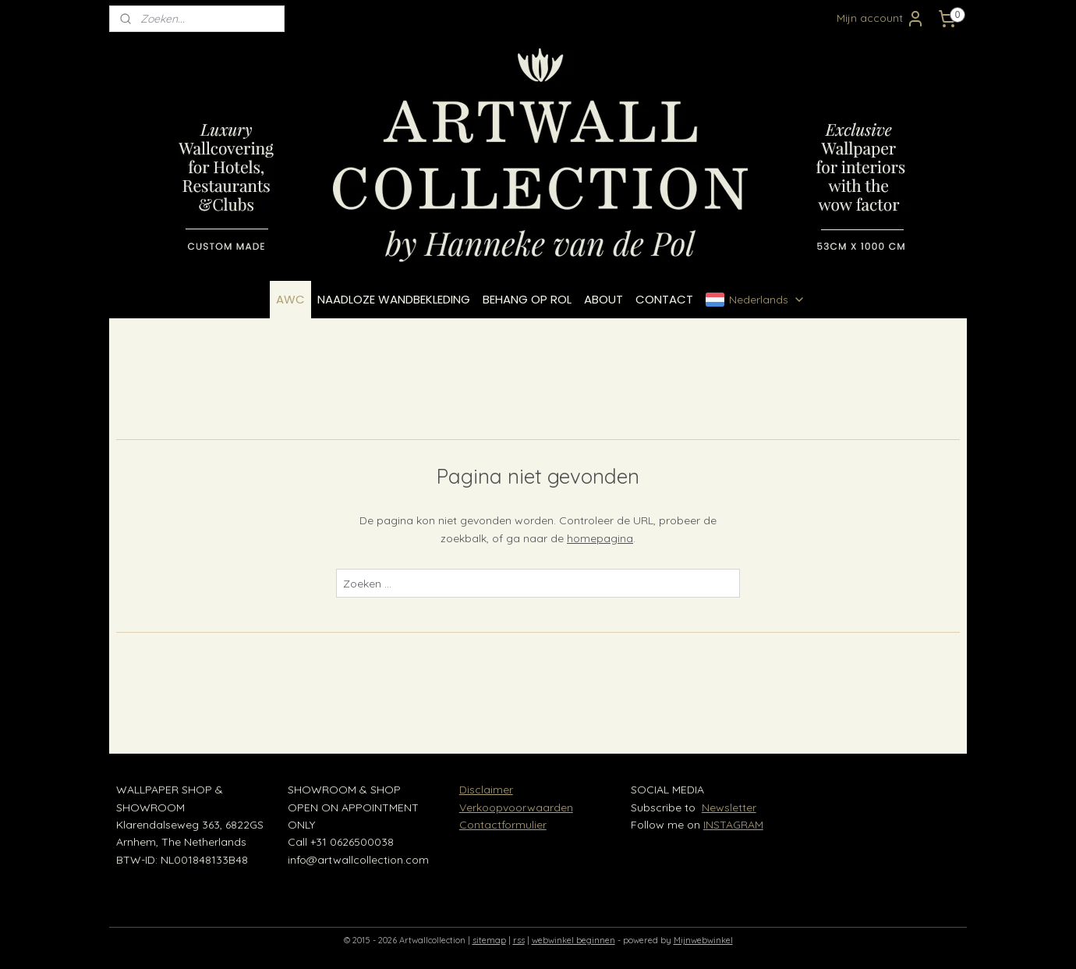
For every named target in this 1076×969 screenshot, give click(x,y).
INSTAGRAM (733, 825)
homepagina (600, 538)
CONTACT (664, 299)
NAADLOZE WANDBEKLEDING (393, 299)
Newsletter (729, 807)
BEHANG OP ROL (527, 299)
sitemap (489, 940)
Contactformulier (503, 825)
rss (519, 940)
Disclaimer (486, 790)
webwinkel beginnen (573, 940)
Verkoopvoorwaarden (516, 807)
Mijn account (881, 18)
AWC (290, 299)
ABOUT (603, 299)
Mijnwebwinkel (703, 940)
